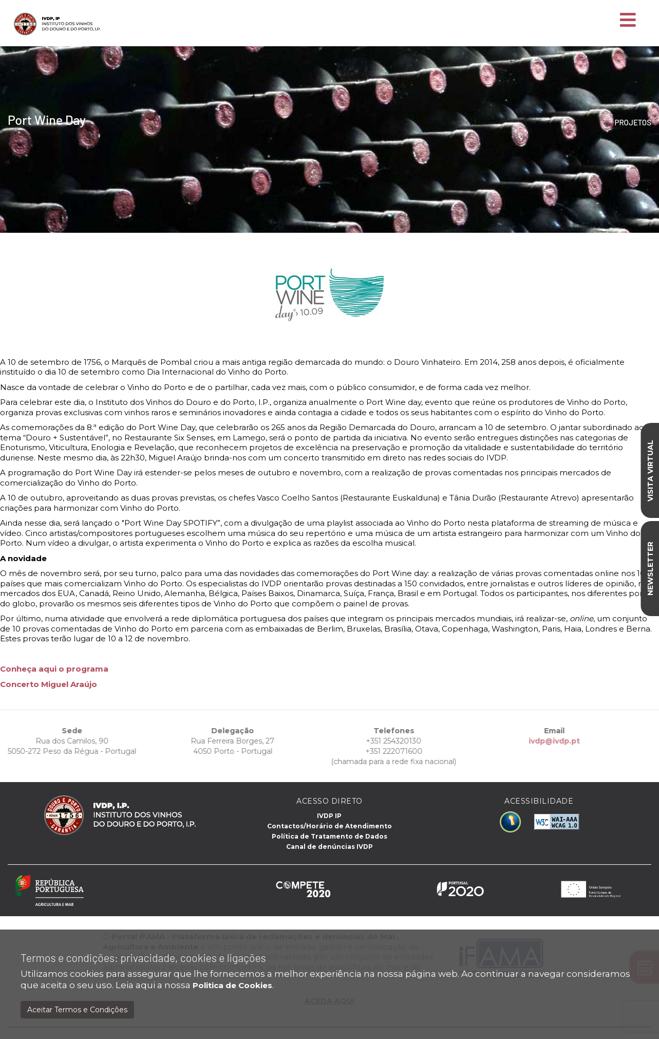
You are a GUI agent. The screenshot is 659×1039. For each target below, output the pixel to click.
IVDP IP (329, 816)
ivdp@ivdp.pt (540, 741)
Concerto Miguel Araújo (48, 684)
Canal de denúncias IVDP (329, 846)
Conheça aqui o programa (54, 669)
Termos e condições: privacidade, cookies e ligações (143, 957)
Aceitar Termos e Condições (77, 1009)
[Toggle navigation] (628, 21)
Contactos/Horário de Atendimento (329, 826)
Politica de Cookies (232, 985)
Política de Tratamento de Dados (329, 836)
